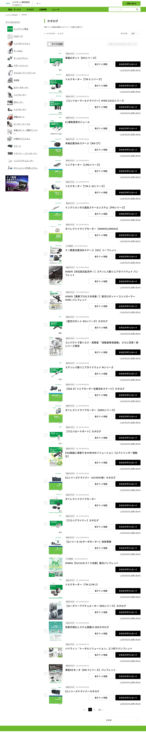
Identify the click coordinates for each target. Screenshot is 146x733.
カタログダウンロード (128, 64)
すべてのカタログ (12, 22)
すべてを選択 (56, 44)
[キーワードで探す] (137, 9)
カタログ (30, 9)
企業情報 (43, 9)
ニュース (55, 9)
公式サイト (17, 5)
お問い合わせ (131, 3)
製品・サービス (14, 9)
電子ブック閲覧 (101, 64)
